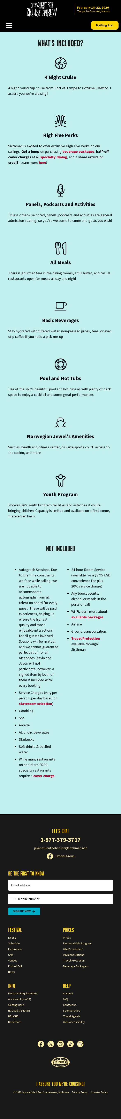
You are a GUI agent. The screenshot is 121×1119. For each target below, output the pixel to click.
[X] (52, 1044)
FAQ (65, 999)
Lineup (12, 938)
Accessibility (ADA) (19, 999)
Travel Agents (71, 1016)
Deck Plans (15, 1022)
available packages (87, 617)
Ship (11, 955)
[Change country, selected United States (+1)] (12, 899)
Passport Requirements (22, 994)
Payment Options (73, 955)
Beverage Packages (75, 966)
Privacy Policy (80, 1092)
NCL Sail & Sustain (19, 1011)
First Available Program (77, 943)
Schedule (14, 943)
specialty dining (53, 157)
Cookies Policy (99, 1092)
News (11, 972)
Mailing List (105, 25)
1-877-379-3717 (60, 839)
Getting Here (16, 1005)
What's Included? (73, 949)
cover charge (43, 775)
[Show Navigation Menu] (9, 25)
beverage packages (78, 151)
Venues (12, 961)
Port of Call (15, 966)
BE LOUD (13, 1016)
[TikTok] (72, 1044)
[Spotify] (80, 1044)
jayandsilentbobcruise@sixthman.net (60, 848)
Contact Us (69, 1005)
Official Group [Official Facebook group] (61, 856)
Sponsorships (71, 1011)
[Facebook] (42, 1044)
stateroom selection (35, 703)
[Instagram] (62, 1044)
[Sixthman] (60, 1062)
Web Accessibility (74, 1022)
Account (68, 994)
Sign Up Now (24, 911)
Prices (67, 938)
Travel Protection (85, 638)
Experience (15, 949)
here (42, 162)
